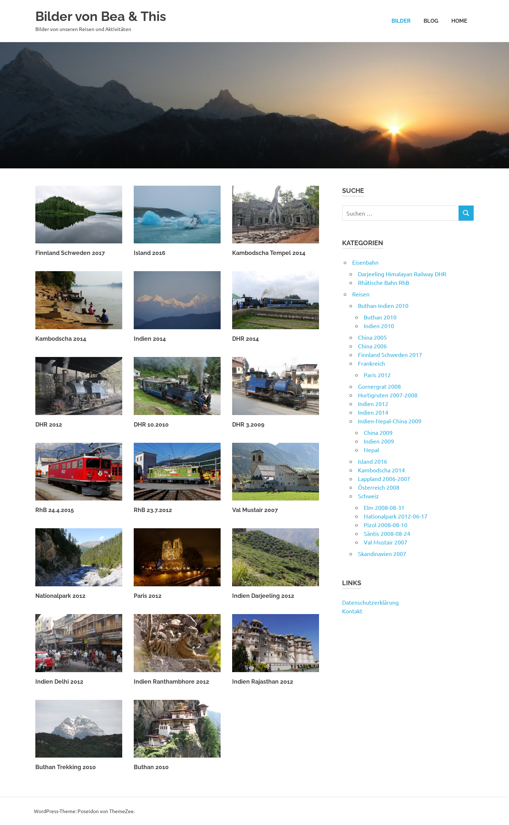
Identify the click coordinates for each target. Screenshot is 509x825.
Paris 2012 (147, 595)
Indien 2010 (379, 325)
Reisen (360, 293)
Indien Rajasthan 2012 (262, 681)
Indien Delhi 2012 (59, 681)
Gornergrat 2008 (379, 386)
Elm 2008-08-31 (384, 507)
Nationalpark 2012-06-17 (396, 516)
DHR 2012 (48, 424)
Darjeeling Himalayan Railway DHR (402, 273)
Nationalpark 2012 (60, 595)
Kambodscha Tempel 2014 (268, 253)
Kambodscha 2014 (60, 338)
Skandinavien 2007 (382, 553)
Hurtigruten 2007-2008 (387, 394)
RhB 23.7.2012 (153, 510)
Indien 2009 (379, 441)
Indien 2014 (150, 338)
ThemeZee (121, 811)
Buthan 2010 (151, 767)
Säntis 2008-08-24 (387, 533)
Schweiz (368, 495)
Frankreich (371, 363)
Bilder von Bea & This (104, 16)
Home (459, 21)
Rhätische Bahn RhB (383, 282)
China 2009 (378, 432)
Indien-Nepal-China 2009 (389, 420)
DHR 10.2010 (151, 424)
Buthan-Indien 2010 (383, 305)
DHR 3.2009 (248, 424)
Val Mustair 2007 (255, 510)
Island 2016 (149, 253)
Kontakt (352, 610)
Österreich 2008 (378, 487)
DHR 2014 (245, 338)
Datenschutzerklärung (370, 602)
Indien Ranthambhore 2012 (171, 681)
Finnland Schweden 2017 (70, 253)
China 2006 (372, 345)
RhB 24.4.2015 (54, 510)
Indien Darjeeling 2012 (263, 595)
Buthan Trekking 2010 (65, 767)
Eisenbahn (365, 262)
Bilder (401, 21)
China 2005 (372, 337)
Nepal (371, 449)
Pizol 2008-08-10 (385, 524)
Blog (431, 21)
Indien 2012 (373, 403)
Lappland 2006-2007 (384, 478)
